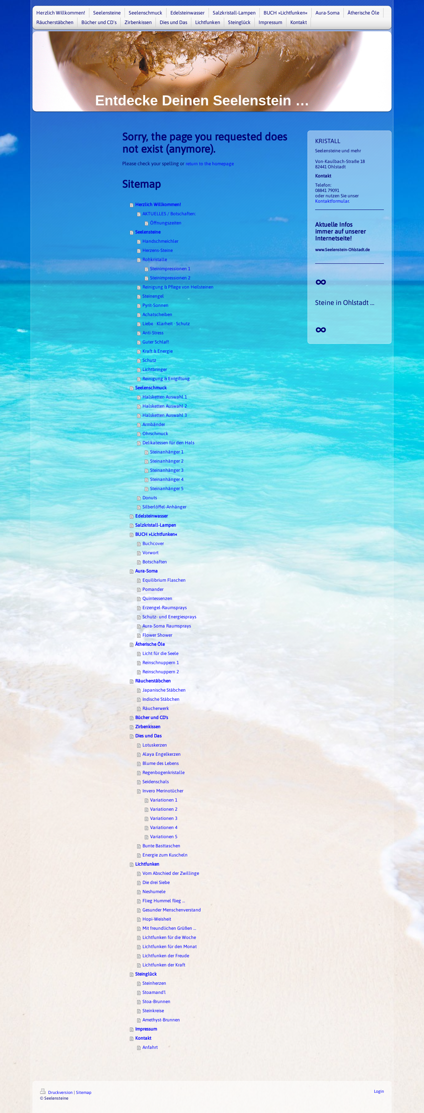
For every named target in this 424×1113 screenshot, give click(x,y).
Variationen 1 (163, 800)
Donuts (149, 497)
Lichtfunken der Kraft (163, 965)
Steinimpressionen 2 (170, 278)
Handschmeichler (160, 241)
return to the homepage (210, 163)
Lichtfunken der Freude (165, 955)
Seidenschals (155, 781)
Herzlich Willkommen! (158, 204)
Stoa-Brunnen (156, 1001)
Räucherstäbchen (153, 681)
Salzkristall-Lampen (155, 525)
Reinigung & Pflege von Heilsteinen (178, 287)
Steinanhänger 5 (166, 488)
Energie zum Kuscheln (165, 855)
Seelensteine (147, 232)
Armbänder (153, 424)
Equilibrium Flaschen (164, 580)
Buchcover (153, 543)
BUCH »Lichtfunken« (156, 534)
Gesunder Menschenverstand (171, 910)
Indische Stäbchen (161, 699)
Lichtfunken (147, 864)
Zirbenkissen (147, 726)
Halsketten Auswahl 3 (164, 415)
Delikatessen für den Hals (168, 442)
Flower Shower (157, 635)
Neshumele (153, 891)
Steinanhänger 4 (166, 479)
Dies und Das (148, 736)
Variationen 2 (163, 809)
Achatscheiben (157, 314)
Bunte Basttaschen (161, 845)
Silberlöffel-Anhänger (164, 507)
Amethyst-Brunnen (161, 1020)
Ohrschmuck (155, 433)
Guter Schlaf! (155, 342)
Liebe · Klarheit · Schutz (166, 323)
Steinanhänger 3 (166, 470)
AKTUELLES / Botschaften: (169, 213)
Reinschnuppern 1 (160, 662)
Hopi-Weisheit (156, 919)
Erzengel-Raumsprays (164, 607)
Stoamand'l (154, 992)
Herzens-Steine (157, 250)
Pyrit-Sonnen (155, 305)
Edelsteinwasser (151, 516)
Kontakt (143, 1038)
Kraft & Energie (157, 351)
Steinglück (146, 974)
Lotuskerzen (154, 745)
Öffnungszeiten (165, 223)
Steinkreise (153, 1010)
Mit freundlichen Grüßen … (169, 928)
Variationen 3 (163, 818)
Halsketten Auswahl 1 (164, 397)
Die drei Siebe (156, 882)
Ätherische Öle (150, 644)
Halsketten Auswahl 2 (164, 406)
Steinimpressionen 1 (170, 268)
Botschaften (154, 562)
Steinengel (153, 296)
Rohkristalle (154, 259)
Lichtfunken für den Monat (169, 946)
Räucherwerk (155, 708)
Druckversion (57, 1092)
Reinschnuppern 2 (160, 671)
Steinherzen (154, 983)
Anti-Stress (152, 333)
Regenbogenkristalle (163, 772)
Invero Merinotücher (162, 791)
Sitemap (83, 1092)
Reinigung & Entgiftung (166, 378)
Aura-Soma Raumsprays (166, 626)
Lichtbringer (154, 369)
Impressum (146, 1029)
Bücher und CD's (151, 717)
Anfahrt (150, 1047)
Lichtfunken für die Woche (169, 937)
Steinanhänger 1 (166, 452)
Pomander (152, 589)
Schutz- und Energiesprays (169, 616)
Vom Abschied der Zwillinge (170, 873)
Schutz (149, 360)
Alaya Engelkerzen (161, 754)
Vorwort (150, 552)
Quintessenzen (157, 598)
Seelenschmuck (151, 387)
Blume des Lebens (160, 763)
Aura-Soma (146, 571)
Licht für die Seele (160, 653)
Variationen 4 (163, 827)
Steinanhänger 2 (166, 461)
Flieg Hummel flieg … (163, 900)
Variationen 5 (163, 836)
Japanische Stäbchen (164, 690)
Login (379, 1091)
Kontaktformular (332, 201)
